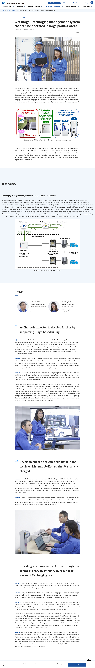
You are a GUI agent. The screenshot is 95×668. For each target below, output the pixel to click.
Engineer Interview (11, 10)
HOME (3, 10)
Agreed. (77, 665)
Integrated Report (54, 3)
